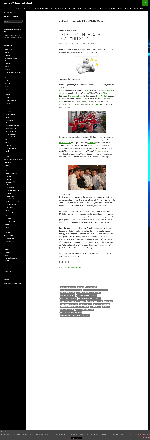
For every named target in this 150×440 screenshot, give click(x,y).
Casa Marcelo (93, 104)
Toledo (7, 157)
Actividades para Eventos (43, 8)
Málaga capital (10, 221)
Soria (6, 154)
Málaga (7, 210)
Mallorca (8, 111)
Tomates (7, 83)
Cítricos (7, 61)
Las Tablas (9, 193)
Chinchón (9, 145)
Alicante (8, 92)
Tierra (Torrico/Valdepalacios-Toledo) (75, 315)
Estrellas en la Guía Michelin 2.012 (79, 36)
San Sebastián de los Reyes (14, 202)
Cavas (8, 103)
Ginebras (7, 64)
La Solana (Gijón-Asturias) (87, 295)
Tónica (7, 86)
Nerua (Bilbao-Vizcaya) (69, 304)
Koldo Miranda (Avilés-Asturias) (88, 293)
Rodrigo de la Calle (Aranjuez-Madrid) (74, 307)
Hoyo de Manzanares (12, 190)
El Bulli (81, 287)
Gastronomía (59, 8)
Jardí (108, 99)
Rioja (7, 117)
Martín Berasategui (95, 301)
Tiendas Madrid (9, 241)
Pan (6, 75)
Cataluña (7, 140)
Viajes (127, 8)
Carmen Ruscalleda (68, 287)
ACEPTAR (76, 438)
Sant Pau (106, 307)
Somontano (9, 120)
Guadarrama (10, 187)
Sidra (6, 80)
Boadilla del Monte (11, 173)
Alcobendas (9, 171)
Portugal (7, 263)
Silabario (72, 104)
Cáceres (7, 252)
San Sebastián (9, 266)
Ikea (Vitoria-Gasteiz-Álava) (71, 290)
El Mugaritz (99, 151)
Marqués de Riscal (75, 96)
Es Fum (84, 99)
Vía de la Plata (9, 271)
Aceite (7, 52)
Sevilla (7, 227)
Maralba (62, 90)
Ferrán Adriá (91, 287)
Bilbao (7, 165)
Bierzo (8, 95)
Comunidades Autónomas (14, 72)
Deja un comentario (86, 43)
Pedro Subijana (85, 304)
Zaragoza (7, 233)
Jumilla (8, 109)
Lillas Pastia (101, 96)
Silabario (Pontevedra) (85, 309)
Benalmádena (10, 216)
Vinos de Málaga (11, 131)
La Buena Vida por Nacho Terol (18, 3)
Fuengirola (9, 218)
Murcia (7, 255)
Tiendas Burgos (9, 238)
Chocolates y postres (11, 58)
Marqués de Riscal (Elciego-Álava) (73, 301)
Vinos (6, 89)
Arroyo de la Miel (11, 213)
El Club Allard (65, 142)
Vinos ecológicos (140, 8)
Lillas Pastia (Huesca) (68, 298)
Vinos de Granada (11, 128)
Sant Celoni (96, 307)
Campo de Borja (11, 100)
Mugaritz (108, 301)
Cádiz (7, 97)
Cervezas (7, 55)
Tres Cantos (9, 207)
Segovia (7, 151)
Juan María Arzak (67, 293)
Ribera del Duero (11, 114)
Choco (105, 93)
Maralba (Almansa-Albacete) (89, 298)
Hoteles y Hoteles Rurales (87, 8)
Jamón (7, 66)
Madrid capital (10, 196)
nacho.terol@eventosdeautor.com (72, 267)
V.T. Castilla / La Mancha (13, 126)
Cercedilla (9, 176)
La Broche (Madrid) (67, 295)
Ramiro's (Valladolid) (102, 304)
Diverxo (91, 142)
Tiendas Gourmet (9, 235)
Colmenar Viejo (10, 182)
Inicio (17, 8)
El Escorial (9, 185)
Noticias (72, 8)
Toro (7, 123)
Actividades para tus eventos (12, 283)
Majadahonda (10, 199)
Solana (86, 90)
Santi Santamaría (67, 309)
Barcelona (8, 162)
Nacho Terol (27, 8)
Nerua (86, 93)
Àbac (83, 140)
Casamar (63, 99)
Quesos (7, 78)
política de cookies (140, 434)
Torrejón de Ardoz (11, 148)
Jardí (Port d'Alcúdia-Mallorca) (95, 290)
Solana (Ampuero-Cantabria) (71, 312)
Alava (6, 247)
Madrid (7, 142)
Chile (7, 106)
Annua (83, 101)
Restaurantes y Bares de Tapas (110, 8)
